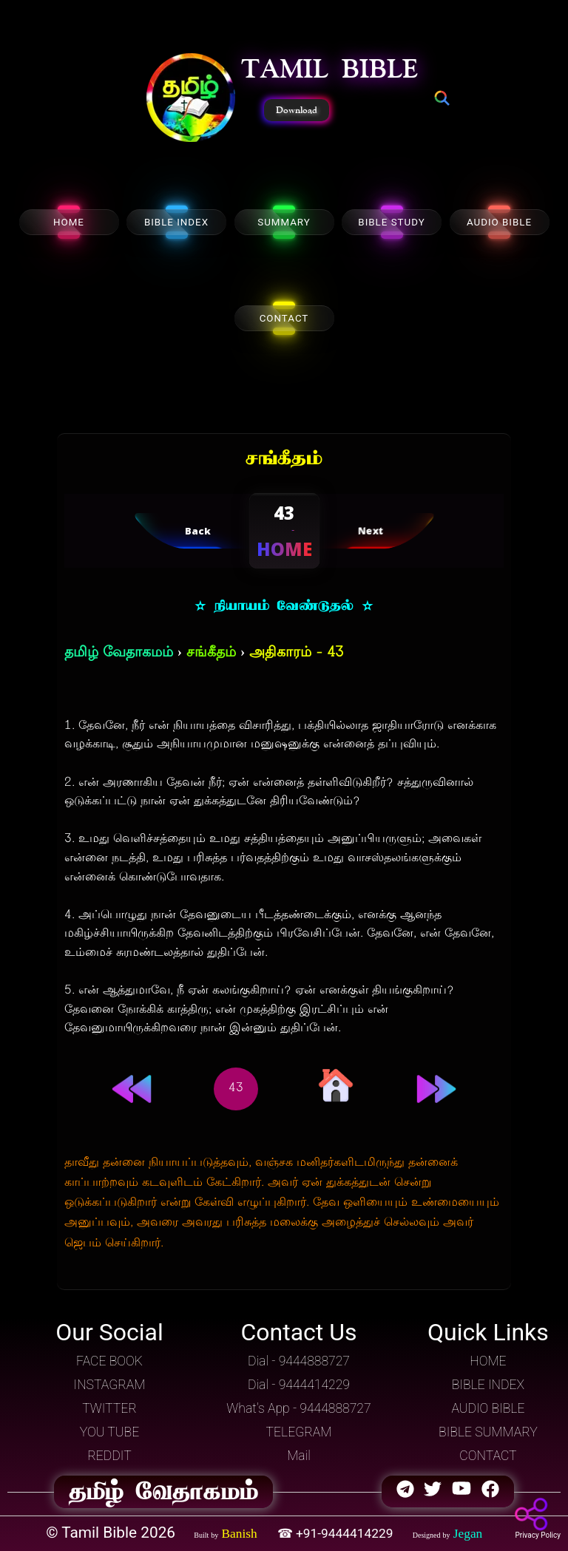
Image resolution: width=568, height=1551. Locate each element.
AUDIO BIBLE (499, 222)
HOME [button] (488, 1361)
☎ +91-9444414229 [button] (336, 1533)
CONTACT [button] (487, 1455)
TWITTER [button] (109, 1408)
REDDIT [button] (109, 1455)
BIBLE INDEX (176, 222)
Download (296, 110)
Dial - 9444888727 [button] (299, 1361)
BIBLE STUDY (391, 222)
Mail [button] (299, 1455)
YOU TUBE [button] (109, 1432)
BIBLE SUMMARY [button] (488, 1432)
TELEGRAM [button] (299, 1432)
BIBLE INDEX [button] (488, 1384)
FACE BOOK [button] (109, 1361)
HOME (68, 222)
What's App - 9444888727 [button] (298, 1408)
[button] (190, 99)
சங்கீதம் (211, 653)
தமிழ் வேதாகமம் (118, 653)
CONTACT (284, 318)
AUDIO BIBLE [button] (487, 1408)
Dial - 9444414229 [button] (299, 1384)
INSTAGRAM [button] (110, 1384)
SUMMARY (284, 222)
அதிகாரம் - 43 (296, 653)
